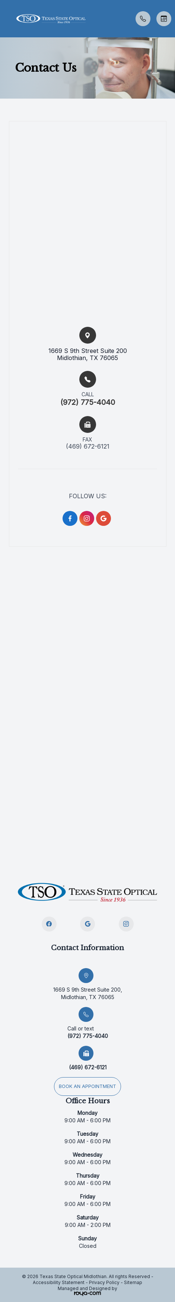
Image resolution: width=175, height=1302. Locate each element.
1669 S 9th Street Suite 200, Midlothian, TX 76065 (87, 993)
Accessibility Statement (59, 1282)
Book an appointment (87, 1086)
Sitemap (133, 1282)
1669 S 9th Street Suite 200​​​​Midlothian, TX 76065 (87, 354)
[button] (5, 19)
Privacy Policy (104, 1282)
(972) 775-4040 (87, 402)
